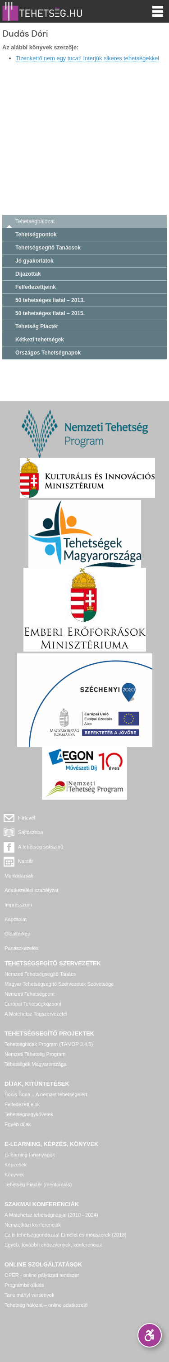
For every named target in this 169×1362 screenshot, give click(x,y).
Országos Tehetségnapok (48, 353)
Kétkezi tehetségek (39, 339)
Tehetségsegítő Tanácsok (48, 248)
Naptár (25, 861)
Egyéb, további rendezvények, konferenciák (53, 1244)
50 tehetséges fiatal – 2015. (50, 313)
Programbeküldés (24, 1285)
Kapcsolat (16, 919)
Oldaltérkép (17, 933)
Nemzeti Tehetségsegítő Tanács (40, 974)
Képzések (16, 1164)
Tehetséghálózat (35, 221)
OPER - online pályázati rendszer (42, 1275)
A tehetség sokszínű (40, 846)
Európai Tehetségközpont (33, 1004)
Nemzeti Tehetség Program (35, 1054)
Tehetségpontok (36, 234)
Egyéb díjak (18, 1124)
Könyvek (14, 1174)
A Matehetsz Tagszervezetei (36, 1014)
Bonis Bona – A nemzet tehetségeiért (46, 1094)
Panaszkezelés (21, 948)
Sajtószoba (30, 832)
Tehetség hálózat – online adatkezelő (46, 1305)
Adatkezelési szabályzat (31, 890)
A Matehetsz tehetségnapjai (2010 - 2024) (51, 1215)
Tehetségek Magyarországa (35, 1064)
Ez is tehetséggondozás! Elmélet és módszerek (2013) (66, 1234)
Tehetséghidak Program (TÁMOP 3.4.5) (49, 1044)
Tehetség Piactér (36, 326)
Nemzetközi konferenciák (33, 1225)
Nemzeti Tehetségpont (30, 994)
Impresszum (18, 904)
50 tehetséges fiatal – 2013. (50, 300)
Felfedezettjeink (35, 287)
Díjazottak (28, 274)
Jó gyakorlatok (34, 261)
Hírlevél (26, 817)
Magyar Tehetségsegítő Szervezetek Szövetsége (59, 984)
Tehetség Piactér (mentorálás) (38, 1184)
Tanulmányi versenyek (30, 1295)
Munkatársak (19, 875)
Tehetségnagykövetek (29, 1114)
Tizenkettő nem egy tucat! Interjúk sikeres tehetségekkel (87, 58)
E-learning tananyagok (30, 1154)
